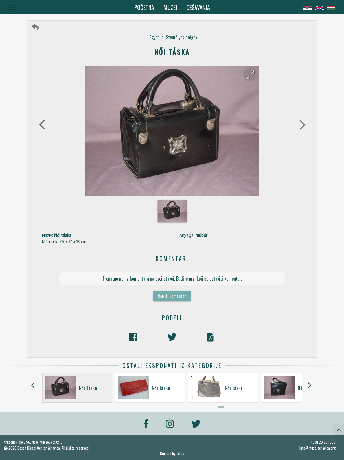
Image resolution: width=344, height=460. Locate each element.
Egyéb (154, 37)
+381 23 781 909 (323, 442)
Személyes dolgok (181, 37)
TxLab (180, 453)
